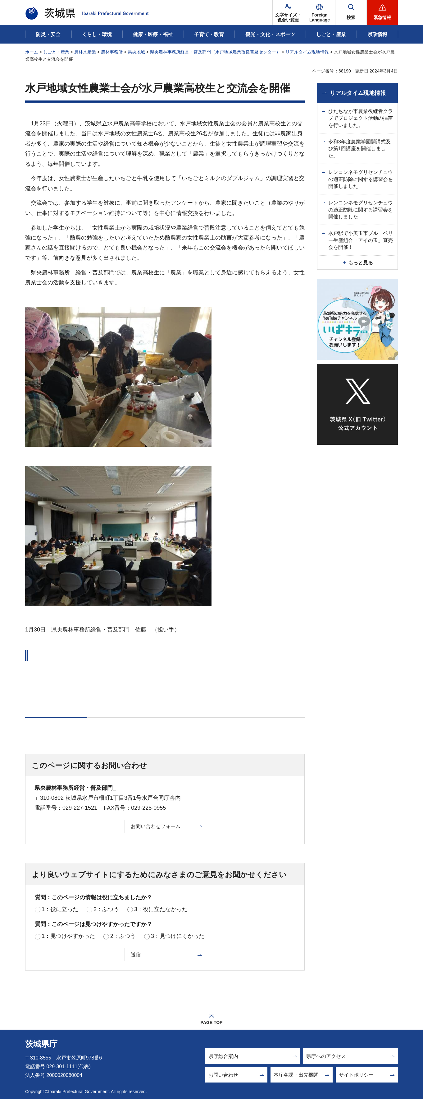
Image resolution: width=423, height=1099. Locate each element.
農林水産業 (85, 51)
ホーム (31, 51)
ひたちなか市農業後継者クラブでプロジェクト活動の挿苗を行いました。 (360, 118)
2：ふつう (106, 909)
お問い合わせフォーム (155, 826)
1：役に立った (60, 909)
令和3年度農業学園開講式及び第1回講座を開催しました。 (359, 148)
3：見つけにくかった (177, 936)
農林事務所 (112, 51)
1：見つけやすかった (68, 936)
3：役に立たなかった (161, 909)
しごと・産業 (56, 51)
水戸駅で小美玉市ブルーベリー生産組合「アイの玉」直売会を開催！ (360, 240)
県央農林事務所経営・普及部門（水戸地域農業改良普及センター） (215, 51)
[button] (319, 12)
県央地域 (136, 51)
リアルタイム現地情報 (307, 51)
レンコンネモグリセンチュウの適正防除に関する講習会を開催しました (360, 179)
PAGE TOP (211, 1022)
